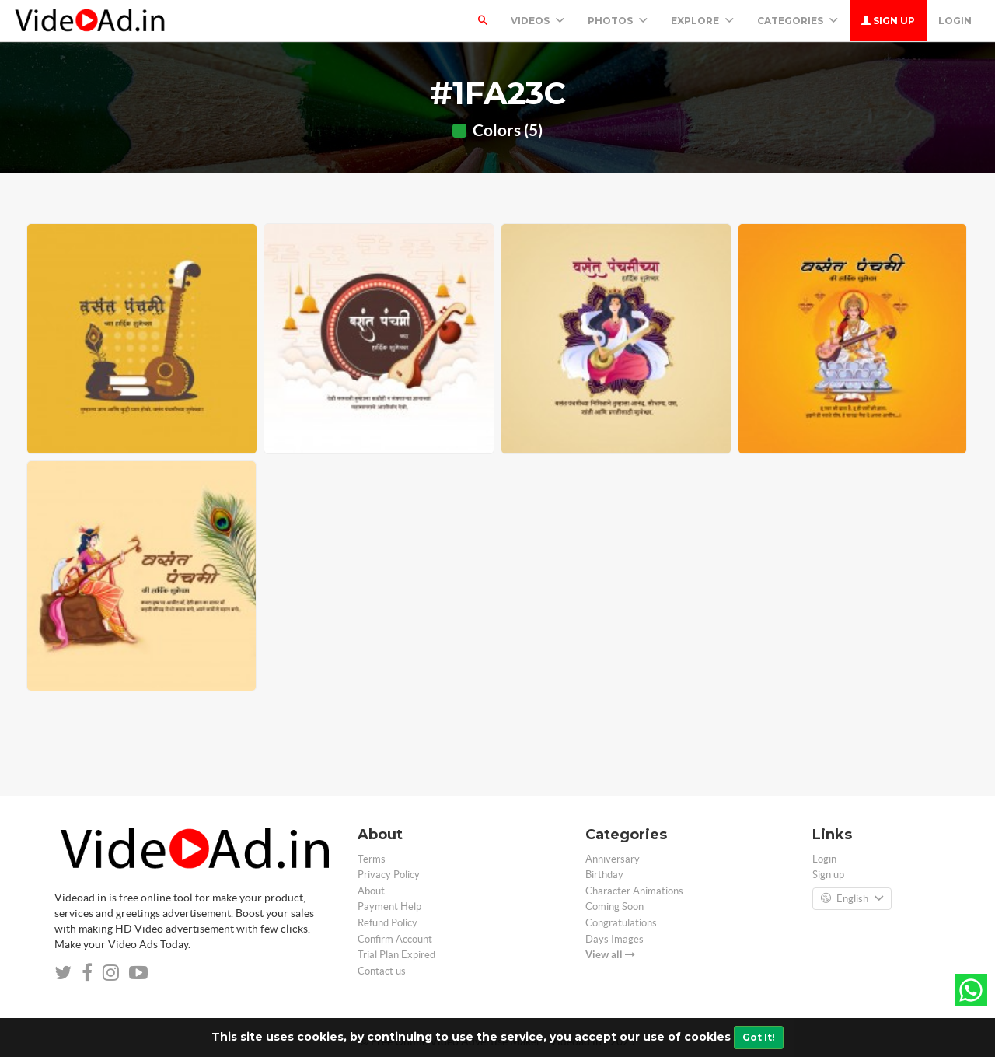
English (852, 899)
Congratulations (621, 923)
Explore (702, 20)
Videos (537, 20)
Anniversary (612, 859)
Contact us (382, 971)
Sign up (888, 20)
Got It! (758, 1037)
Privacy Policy (389, 874)
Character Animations (634, 891)
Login (955, 20)
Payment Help (389, 906)
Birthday (604, 874)
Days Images (614, 939)
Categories (797, 20)
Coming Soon (614, 906)
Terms (372, 859)
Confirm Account (395, 939)
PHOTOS (618, 20)
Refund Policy (387, 923)
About (371, 891)
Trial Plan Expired (396, 955)
